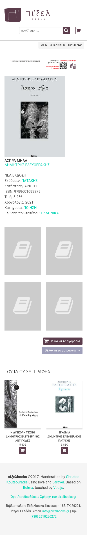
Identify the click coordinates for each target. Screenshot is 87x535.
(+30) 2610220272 (44, 516)
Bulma (28, 487)
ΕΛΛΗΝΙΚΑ (50, 213)
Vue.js (58, 487)
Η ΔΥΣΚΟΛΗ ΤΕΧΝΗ (23, 432)
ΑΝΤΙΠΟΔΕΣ (22, 440)
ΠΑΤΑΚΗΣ (29, 181)
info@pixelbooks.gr (55, 511)
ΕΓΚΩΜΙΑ (64, 432)
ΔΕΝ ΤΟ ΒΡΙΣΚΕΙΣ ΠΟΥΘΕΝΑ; (61, 45)
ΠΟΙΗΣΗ (30, 208)
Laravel (58, 482)
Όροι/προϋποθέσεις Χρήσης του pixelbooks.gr (43, 497)
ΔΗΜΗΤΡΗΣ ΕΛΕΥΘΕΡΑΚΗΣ (26, 165)
